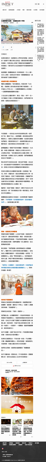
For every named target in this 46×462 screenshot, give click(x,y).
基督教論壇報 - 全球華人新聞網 (7, 4)
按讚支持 (24, 362)
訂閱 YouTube (17, 365)
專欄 (23, 9)
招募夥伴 (5, 444)
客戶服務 (37, 443)
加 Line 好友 (8, 362)
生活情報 (35, 9)
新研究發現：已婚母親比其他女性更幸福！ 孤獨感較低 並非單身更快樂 (16, 431)
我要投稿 (17, 443)
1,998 (6, 49)
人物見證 (18, 9)
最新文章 (4, 9)
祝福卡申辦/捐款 (28, 444)
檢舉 (32, 22)
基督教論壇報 (11, 9)
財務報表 (20, 444)
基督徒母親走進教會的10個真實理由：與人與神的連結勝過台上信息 (28, 431)
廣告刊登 (24, 443)
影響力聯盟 (29, 9)
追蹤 (17, 22)
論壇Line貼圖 (4, 451)
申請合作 (30, 443)
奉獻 (38, 4)
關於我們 (5, 443)
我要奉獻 (7, 372)
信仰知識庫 (41, 9)
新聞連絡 (11, 443)
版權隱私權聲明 (12, 444)
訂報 (36, 4)
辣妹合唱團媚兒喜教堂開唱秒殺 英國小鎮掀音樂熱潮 (6, 430)
